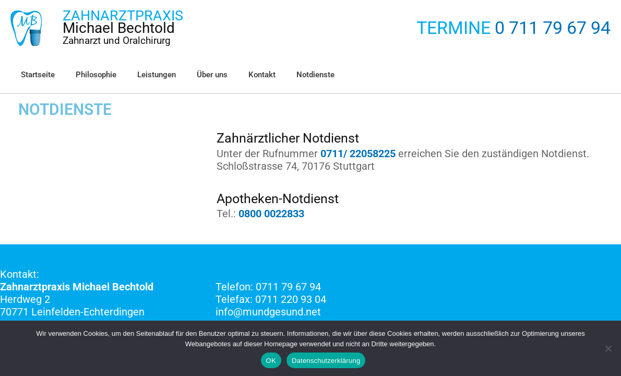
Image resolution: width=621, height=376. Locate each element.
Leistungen (143, 74)
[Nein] (608, 348)
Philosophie (88, 74)
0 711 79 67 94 (553, 28)
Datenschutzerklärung (326, 361)
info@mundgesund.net (268, 311)
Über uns (193, 74)
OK (271, 361)
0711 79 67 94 (288, 286)
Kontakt (238, 74)
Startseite (35, 74)
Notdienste (287, 74)
